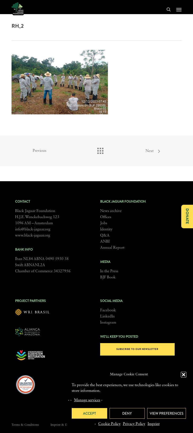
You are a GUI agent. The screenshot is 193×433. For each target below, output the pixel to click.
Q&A (105, 235)
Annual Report (112, 248)
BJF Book (108, 277)
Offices (105, 217)
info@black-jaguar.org (32, 229)
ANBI (105, 242)
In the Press (109, 271)
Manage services (87, 400)
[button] (183, 374)
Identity (106, 229)
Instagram (108, 323)
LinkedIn (107, 316)
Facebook (108, 310)
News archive (111, 211)
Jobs (103, 223)
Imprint (154, 424)
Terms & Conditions (25, 424)
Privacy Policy (134, 424)
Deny (127, 413)
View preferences (166, 413)
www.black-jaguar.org (32, 235)
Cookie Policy (109, 424)
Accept (89, 413)
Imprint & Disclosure (65, 424)
